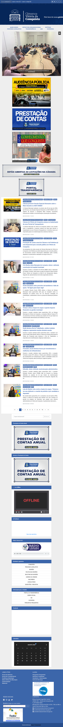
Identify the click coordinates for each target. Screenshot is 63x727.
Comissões (31, 564)
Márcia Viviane (29, 305)
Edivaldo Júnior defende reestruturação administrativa (40, 369)
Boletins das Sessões (31, 574)
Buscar (46, 416)
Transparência (31, 29)
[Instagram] (7, 700)
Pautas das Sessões (31, 572)
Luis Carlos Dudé (27, 326)
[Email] (14, 706)
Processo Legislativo (14, 29)
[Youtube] (9, 700)
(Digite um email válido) (14, 703)
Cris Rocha (29, 263)
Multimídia (31, 579)
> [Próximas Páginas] (45, 409)
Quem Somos (14, 27)
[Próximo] (46, 645)
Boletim (5, 703)
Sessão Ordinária (48, 238)
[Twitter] (12, 700)
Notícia (55, 199)
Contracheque (6, 681)
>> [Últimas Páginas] (48, 409)
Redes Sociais (8, 697)
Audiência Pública (48, 199)
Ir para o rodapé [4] (26, 1)
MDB (24, 263)
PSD (33, 387)
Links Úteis (6, 672)
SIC (31, 598)
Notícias (48, 27)
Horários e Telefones (38, 676)
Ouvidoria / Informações (40, 678)
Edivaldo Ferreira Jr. (27, 367)
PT (24, 305)
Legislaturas (31, 582)
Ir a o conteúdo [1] (6, 1)
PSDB (35, 367)
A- (60, 1)
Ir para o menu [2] (16, 1)
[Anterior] (16, 645)
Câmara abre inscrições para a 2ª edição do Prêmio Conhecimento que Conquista (24, 161)
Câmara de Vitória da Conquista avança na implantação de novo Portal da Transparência (31, 71)
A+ (56, 1)
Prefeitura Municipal (8, 678)
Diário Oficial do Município (9, 680)
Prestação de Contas (28, 240)
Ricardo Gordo (30, 283)
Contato (36, 697)
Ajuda (35, 672)
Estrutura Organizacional (32, 27)
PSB (24, 283)
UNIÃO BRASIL (35, 326)
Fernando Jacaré (27, 201)
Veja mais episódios (31, 534)
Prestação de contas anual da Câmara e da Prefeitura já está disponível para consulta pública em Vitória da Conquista (29, 128)
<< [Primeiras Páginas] (14, 409)
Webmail (4, 683)
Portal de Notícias (7, 674)
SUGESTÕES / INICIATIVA (31, 584)
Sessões (31, 569)
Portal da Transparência (31, 593)
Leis (41, 29)
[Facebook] (4, 700)
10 (42, 409)
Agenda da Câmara (31, 577)
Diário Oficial (31, 595)
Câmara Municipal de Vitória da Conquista (33, 199)
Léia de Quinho (26, 387)
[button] (6, 54)
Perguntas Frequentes (31, 602)
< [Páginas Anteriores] (17, 409)
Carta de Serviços (38, 680)
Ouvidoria (50, 29)
